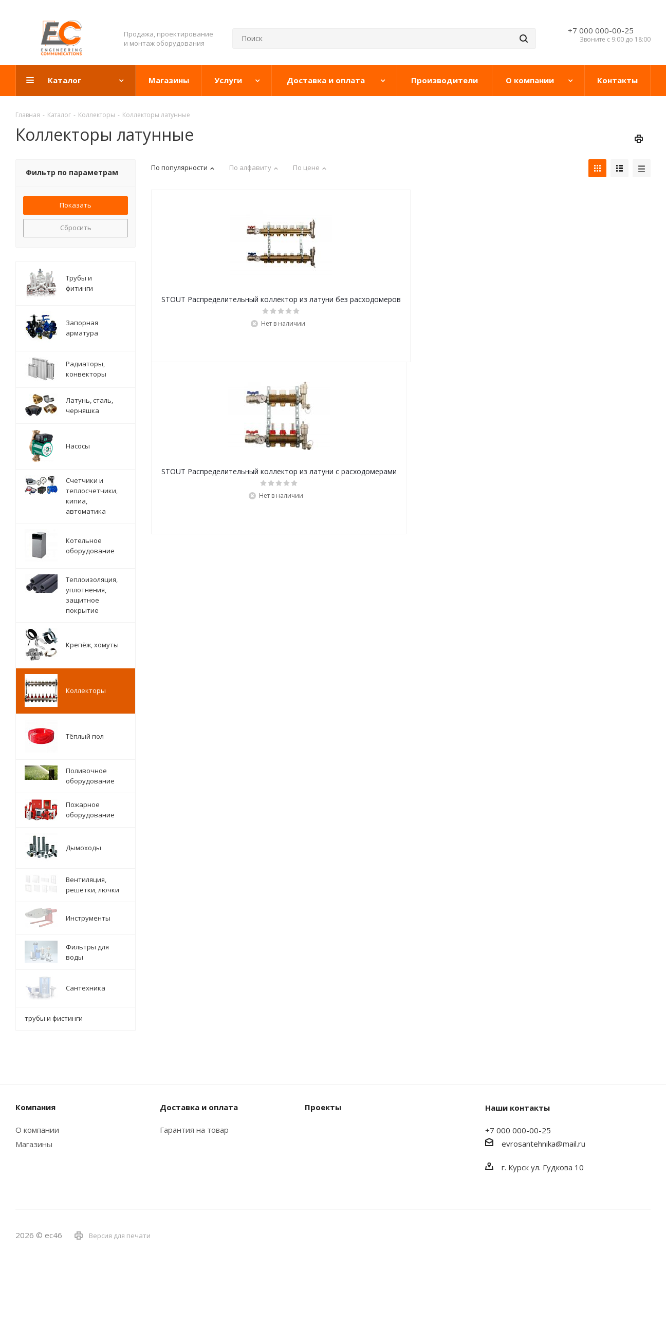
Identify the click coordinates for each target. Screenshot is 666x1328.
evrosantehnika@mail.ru (543, 1216)
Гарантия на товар (194, 1203)
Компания (35, 1180)
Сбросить (75, 227)
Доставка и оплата (199, 1180)
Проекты (323, 1180)
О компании (37, 1203)
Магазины (33, 1217)
